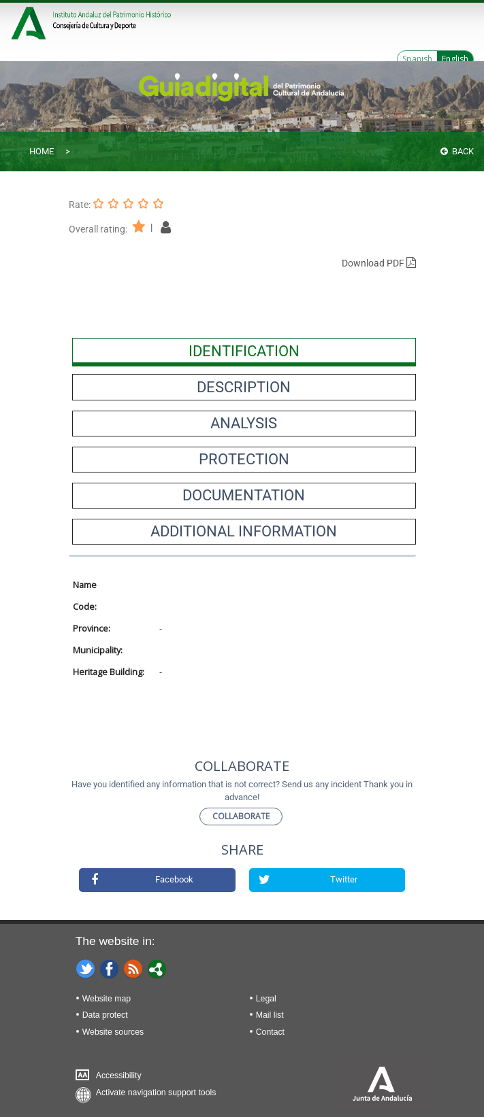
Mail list (270, 1015)
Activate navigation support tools (156, 1092)
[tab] (244, 351)
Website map (106, 998)
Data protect (105, 1015)
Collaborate (241, 816)
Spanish (417, 59)
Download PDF (379, 263)
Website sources (113, 1032)
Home (41, 151)
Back (457, 151)
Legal (266, 998)
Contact (270, 1032)
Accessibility (119, 1075)
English (455, 59)
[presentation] (244, 351)
